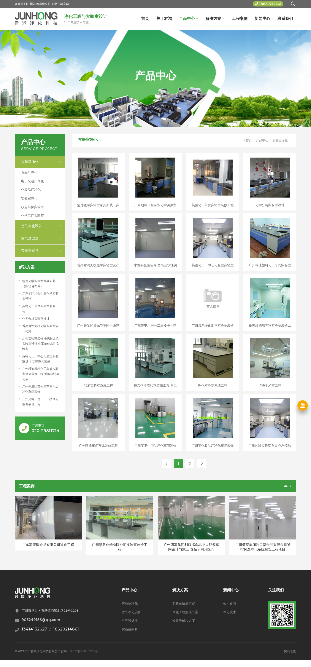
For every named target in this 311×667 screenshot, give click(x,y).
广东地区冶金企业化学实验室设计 (40, 296)
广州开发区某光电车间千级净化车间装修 (40, 389)
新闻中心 (262, 18)
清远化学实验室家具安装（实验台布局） (39, 283)
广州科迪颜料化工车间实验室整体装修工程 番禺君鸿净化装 (40, 374)
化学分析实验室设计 (35, 318)
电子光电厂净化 (32, 181)
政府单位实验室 (32, 207)
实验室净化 (29, 198)
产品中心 (188, 18)
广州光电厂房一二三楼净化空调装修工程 (40, 401)
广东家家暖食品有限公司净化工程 (48, 552)
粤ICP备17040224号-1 (85, 658)
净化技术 (229, 619)
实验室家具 (130, 636)
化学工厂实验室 (32, 215)
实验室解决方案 (183, 610)
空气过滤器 (130, 628)
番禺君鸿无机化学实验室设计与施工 (40, 328)
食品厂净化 (29, 172)
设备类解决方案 (183, 628)
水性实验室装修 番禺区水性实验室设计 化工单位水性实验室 (40, 344)
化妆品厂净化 (31, 189)
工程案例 (240, 18)
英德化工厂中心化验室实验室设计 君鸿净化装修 (40, 358)
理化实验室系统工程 (212, 390)
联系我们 (285, 18)
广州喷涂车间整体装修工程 (98, 451)
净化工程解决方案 (185, 619)
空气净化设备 (131, 619)
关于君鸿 (164, 18)
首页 (145, 18)
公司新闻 (229, 610)
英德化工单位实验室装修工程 (40, 308)
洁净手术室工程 (270, 390)
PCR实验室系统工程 (98, 390)
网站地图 (290, 658)
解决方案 (215, 18)
